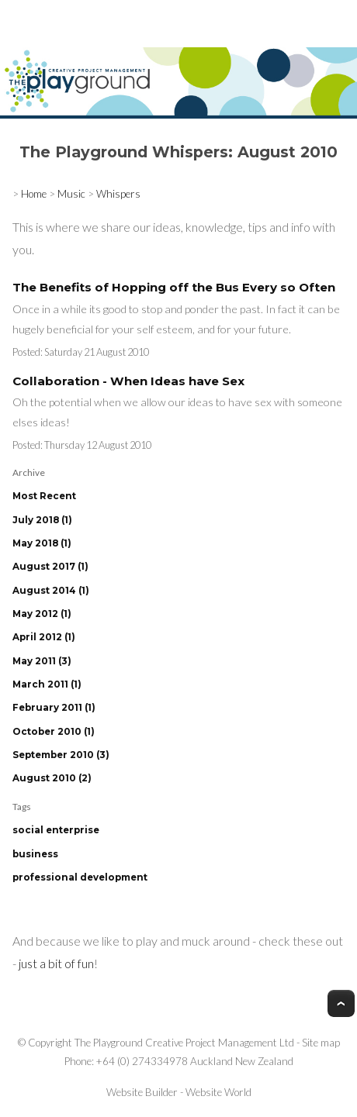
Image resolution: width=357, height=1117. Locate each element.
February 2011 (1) (53, 707)
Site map (321, 1042)
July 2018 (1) (42, 520)
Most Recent (44, 496)
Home (34, 194)
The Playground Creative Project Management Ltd (184, 1042)
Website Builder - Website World (178, 1092)
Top (341, 1003)
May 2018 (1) (41, 543)
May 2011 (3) (41, 661)
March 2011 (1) (46, 684)
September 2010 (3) (60, 755)
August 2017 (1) (50, 566)
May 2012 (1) (41, 613)
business (35, 854)
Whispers (118, 194)
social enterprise (55, 830)
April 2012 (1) (43, 637)
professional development (79, 877)
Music (71, 194)
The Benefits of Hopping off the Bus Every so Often (173, 287)
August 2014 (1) (50, 590)
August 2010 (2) (52, 778)
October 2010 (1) (53, 731)
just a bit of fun (56, 963)
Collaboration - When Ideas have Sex (128, 381)
